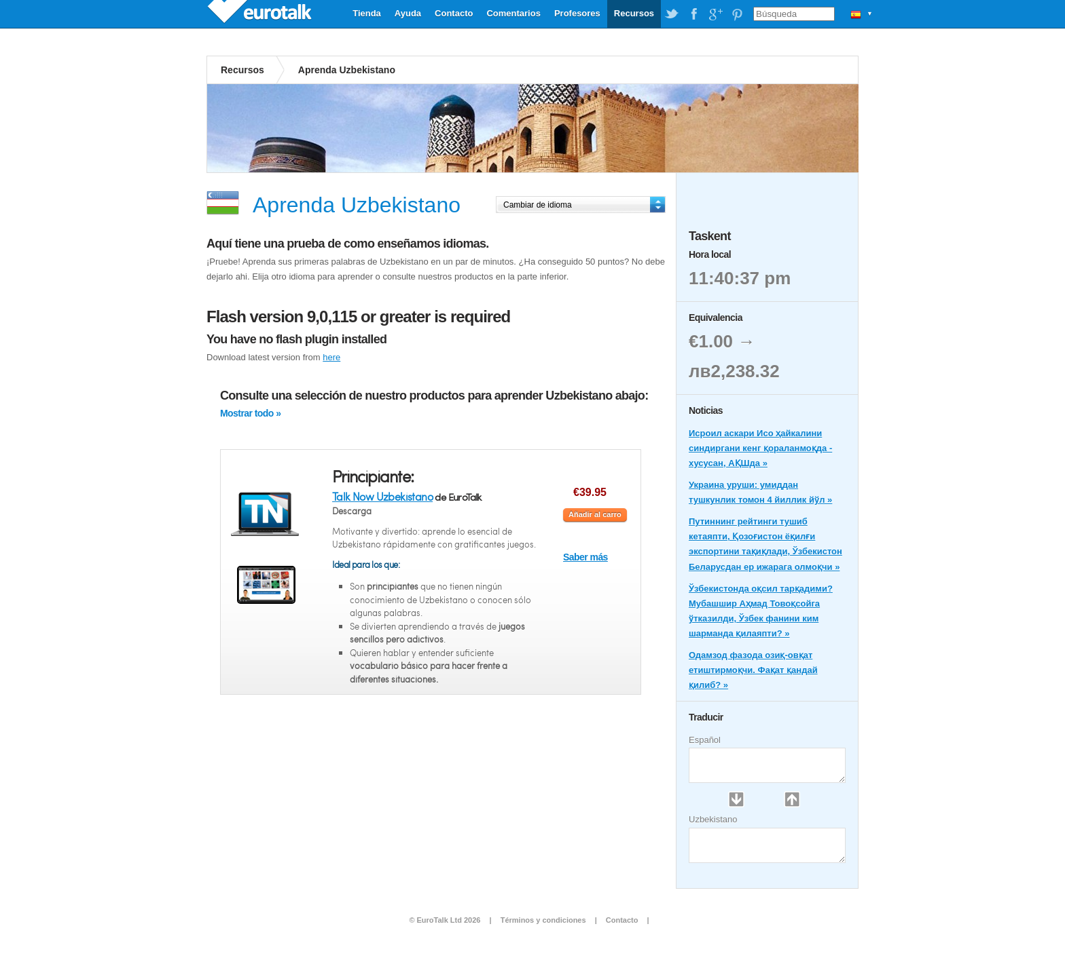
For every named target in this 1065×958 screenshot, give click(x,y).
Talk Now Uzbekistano (382, 496)
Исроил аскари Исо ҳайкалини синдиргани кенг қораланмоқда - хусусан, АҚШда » (760, 448)
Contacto (454, 13)
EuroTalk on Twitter (672, 14)
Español (705, 740)
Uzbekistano (713, 819)
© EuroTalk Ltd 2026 (444, 920)
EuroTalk (260, 13)
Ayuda (408, 13)
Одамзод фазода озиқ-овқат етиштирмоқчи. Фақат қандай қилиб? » (753, 670)
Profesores (577, 13)
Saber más (585, 557)
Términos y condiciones (543, 920)
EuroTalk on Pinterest (737, 14)
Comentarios (513, 13)
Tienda (367, 13)
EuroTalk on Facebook (693, 14)
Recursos (634, 13)
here (331, 357)
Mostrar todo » (250, 413)
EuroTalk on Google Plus (715, 14)
